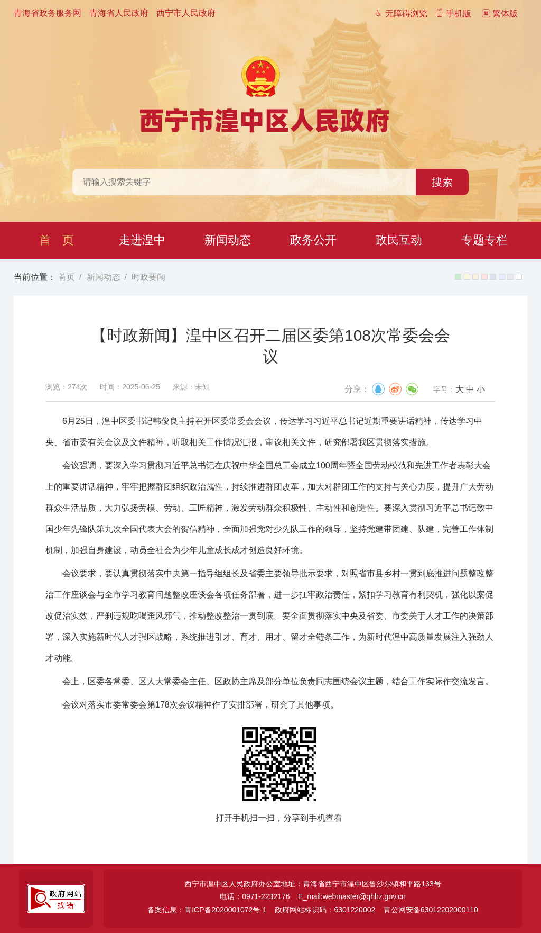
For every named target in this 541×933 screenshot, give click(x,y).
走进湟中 (142, 240)
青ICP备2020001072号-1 (225, 909)
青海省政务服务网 (47, 12)
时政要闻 (148, 277)
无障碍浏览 (400, 13)
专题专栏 (484, 240)
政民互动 (399, 240)
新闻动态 (227, 240)
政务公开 (313, 240)
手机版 (453, 13)
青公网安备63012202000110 (431, 909)
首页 (66, 277)
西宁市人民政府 (186, 12)
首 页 (56, 240)
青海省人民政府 (118, 12)
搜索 (442, 182)
